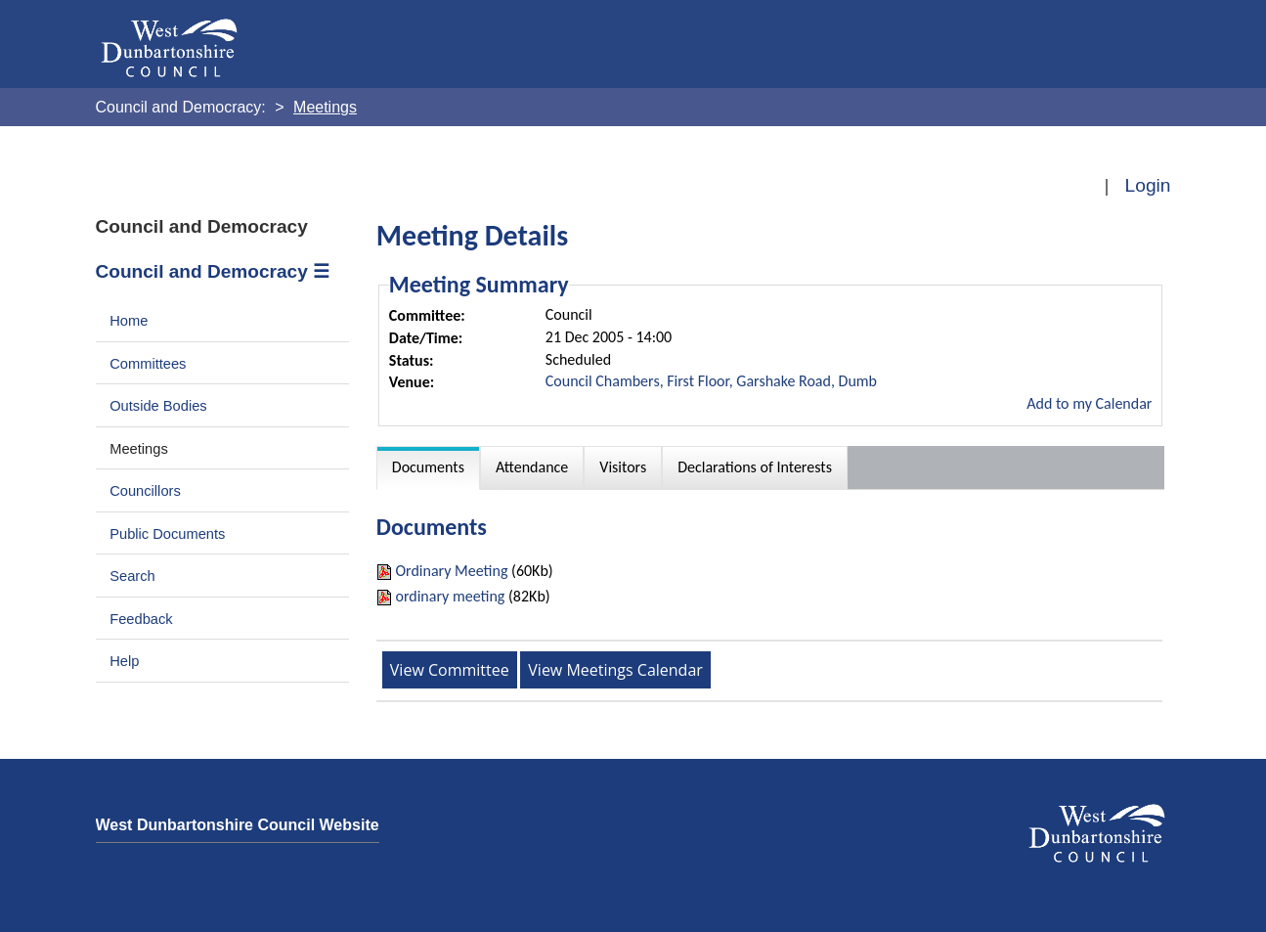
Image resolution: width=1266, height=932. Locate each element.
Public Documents (167, 534)
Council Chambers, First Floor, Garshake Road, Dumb (711, 381)
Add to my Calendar (1089, 403)
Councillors (145, 491)
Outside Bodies (158, 406)
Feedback (140, 619)
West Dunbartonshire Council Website (237, 825)
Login (1148, 185)
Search (132, 576)
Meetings (138, 449)
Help (124, 661)
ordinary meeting (449, 596)
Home (128, 321)
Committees (147, 364)
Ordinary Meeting (451, 570)
